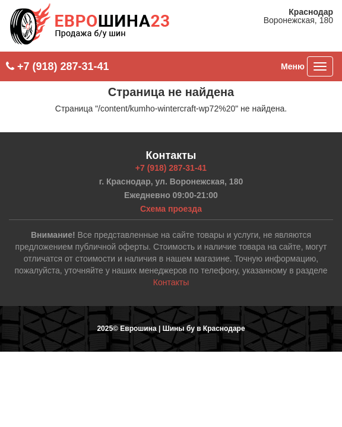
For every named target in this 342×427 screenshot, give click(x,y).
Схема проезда (171, 209)
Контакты (171, 282)
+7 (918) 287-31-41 (57, 66)
